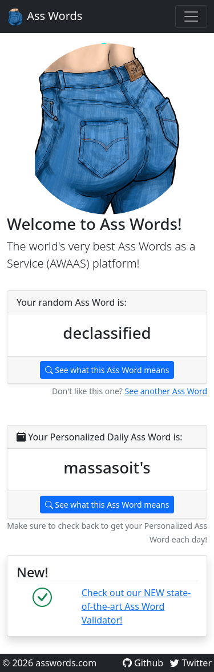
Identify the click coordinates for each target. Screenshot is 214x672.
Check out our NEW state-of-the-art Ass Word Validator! (136, 606)
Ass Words (44, 17)
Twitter (191, 663)
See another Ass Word (166, 391)
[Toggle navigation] (191, 16)
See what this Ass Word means (107, 370)
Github (144, 663)
